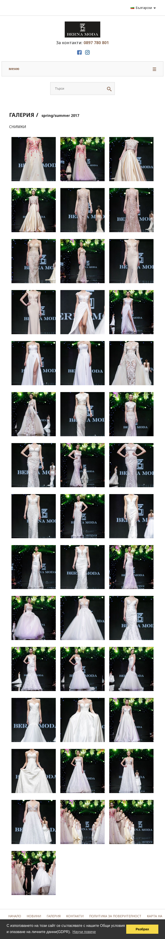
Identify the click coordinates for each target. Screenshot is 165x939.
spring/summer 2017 (60, 115)
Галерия (54, 916)
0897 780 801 (96, 42)
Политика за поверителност (115, 916)
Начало (14, 916)
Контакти (75, 916)
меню (82, 69)
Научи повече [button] (84, 932)
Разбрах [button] (142, 929)
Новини (34, 916)
